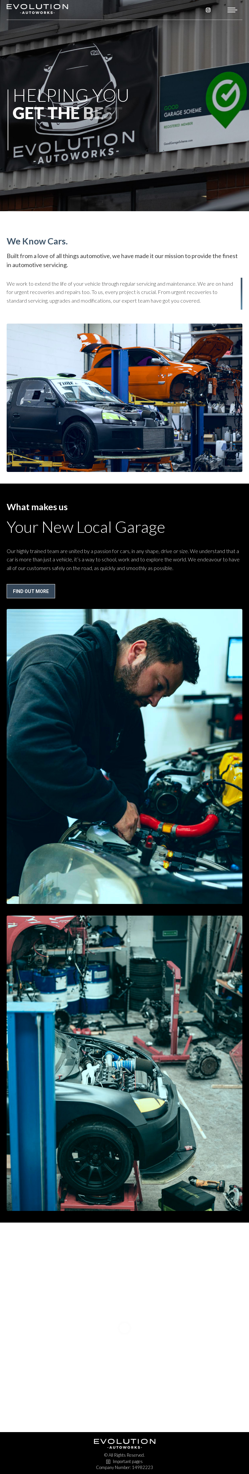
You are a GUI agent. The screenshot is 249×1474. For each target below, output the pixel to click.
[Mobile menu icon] (232, 10)
